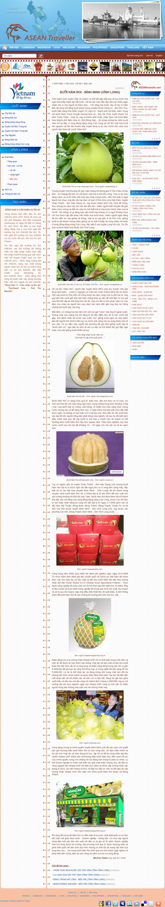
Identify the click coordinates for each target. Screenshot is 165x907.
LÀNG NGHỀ (137, 252)
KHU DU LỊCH (138, 268)
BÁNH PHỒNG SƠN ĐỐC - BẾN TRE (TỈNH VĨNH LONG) (79, 884)
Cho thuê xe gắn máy (143, 321)
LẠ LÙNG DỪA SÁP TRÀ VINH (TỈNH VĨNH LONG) (76, 875)
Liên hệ (149, 55)
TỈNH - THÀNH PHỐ (140, 245)
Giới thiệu (9, 157)
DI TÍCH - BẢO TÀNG (141, 258)
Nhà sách (137, 305)
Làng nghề (15, 174)
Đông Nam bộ (11, 140)
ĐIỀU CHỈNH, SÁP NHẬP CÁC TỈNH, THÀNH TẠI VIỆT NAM (145, 109)
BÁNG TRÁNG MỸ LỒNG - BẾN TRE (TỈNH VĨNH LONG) (79, 879)
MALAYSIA (69, 47)
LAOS (56, 47)
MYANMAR (84, 47)
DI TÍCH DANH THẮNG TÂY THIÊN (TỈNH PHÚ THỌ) (144, 208)
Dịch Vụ (8, 189)
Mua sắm (136, 346)
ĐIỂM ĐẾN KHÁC (139, 272)
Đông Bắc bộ (11, 118)
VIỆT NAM (147, 47)
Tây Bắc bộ (10, 113)
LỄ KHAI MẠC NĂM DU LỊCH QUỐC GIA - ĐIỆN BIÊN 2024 (144, 131)
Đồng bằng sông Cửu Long (17, 144)
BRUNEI (14, 47)
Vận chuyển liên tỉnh (143, 315)
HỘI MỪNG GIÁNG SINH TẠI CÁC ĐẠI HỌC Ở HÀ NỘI (146, 172)
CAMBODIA (28, 47)
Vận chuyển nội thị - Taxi (144, 311)
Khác (135, 349)
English (159, 55)
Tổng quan (12, 161)
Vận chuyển (138, 343)
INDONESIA (44, 47)
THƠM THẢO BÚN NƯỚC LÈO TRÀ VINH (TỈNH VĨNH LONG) (81, 870)
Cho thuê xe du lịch (142, 308)
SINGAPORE (117, 47)
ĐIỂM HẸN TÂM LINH (141, 262)
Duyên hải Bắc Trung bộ (16, 126)
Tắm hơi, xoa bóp (140, 328)
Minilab (136, 325)
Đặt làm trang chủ (135, 55)
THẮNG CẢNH (138, 265)
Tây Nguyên (10, 135)
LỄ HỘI (135, 248)
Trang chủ (72, 892)
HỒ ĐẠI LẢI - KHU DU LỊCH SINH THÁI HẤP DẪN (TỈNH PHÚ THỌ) (146, 200)
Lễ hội (12, 170)
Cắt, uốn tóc (138, 331)
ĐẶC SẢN (136, 255)
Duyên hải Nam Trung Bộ (16, 131)
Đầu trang (93, 892)
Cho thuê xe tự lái (141, 318)
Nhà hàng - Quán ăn (142, 292)
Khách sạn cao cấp (142, 283)
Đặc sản (13, 179)
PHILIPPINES (100, 47)
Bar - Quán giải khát (142, 295)
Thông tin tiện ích (12, 194)
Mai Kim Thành (23, 901)
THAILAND (133, 47)
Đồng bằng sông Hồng (15, 122)
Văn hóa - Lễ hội (14, 166)
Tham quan (12, 184)
